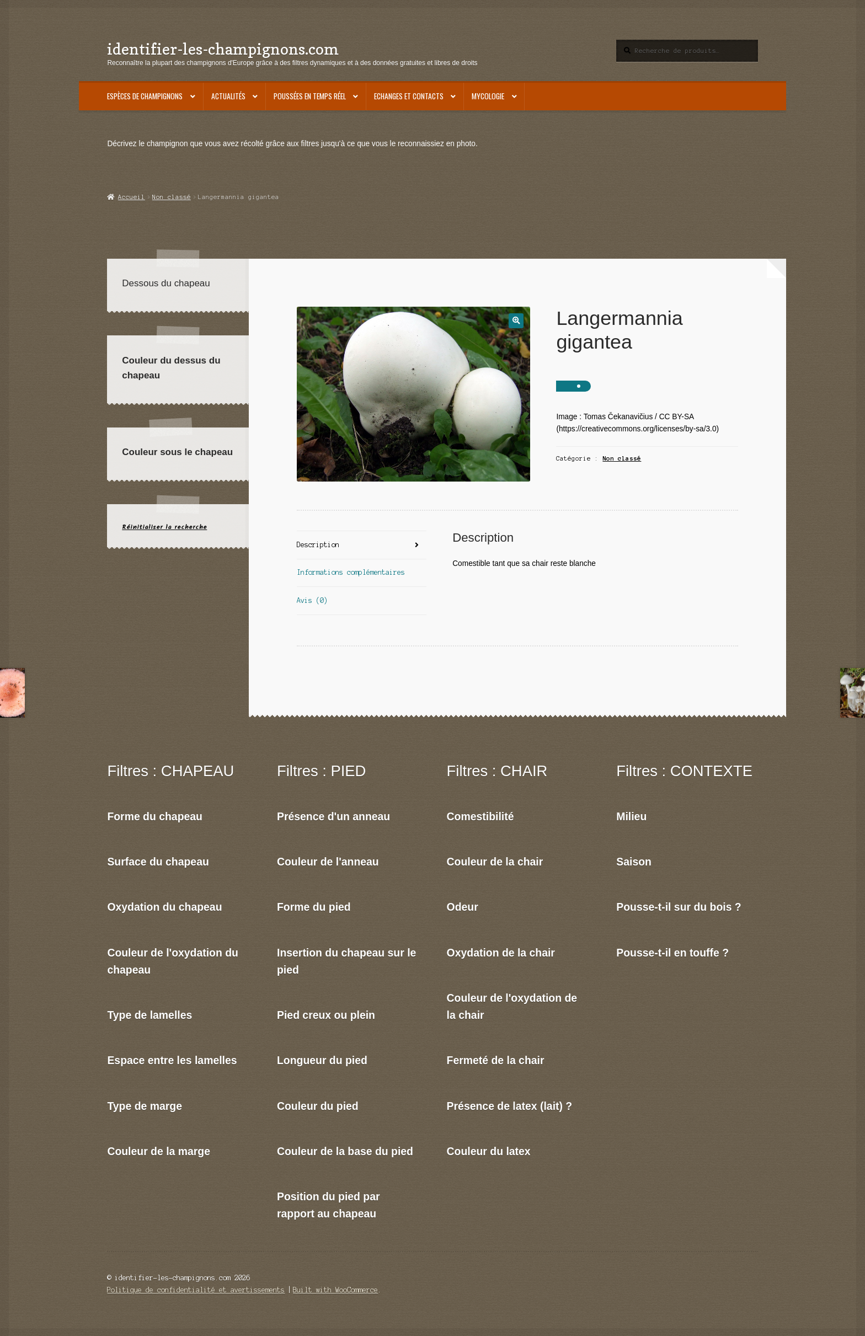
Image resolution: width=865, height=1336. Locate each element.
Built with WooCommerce (335, 1290)
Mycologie (488, 95)
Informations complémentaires (351, 572)
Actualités (228, 95)
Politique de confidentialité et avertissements (196, 1290)
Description (318, 544)
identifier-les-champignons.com (223, 49)
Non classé (171, 197)
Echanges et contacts (409, 95)
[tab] (361, 545)
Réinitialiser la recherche (164, 527)
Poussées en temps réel (310, 95)
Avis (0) (312, 600)
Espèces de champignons (145, 95)
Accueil (131, 197)
